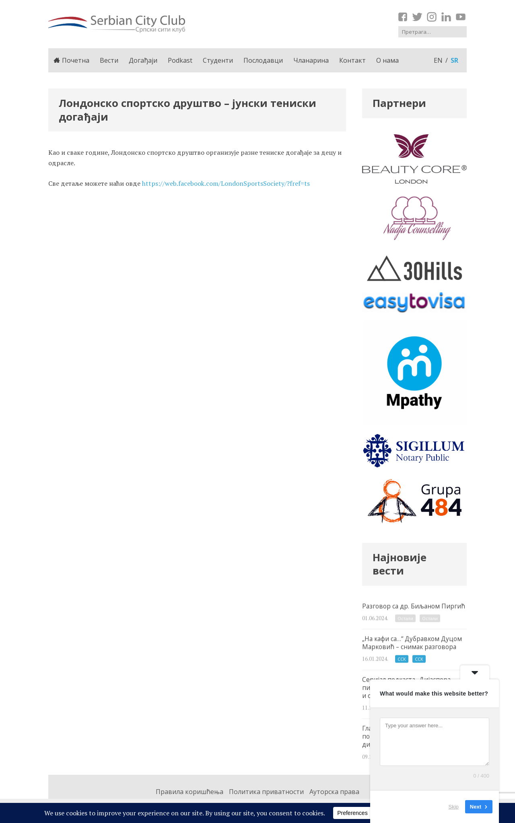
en (438, 60)
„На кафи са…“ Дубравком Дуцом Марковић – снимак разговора (414, 660)
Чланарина (311, 60)
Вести (109, 60)
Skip (454, 807)
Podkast (180, 60)
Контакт (352, 60)
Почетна (71, 60)
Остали (405, 627)
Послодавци (263, 60)
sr (454, 60)
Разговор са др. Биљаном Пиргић (414, 622)
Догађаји (143, 60)
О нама (387, 60)
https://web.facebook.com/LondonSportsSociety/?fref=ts (226, 183)
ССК (402, 670)
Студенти (218, 60)
